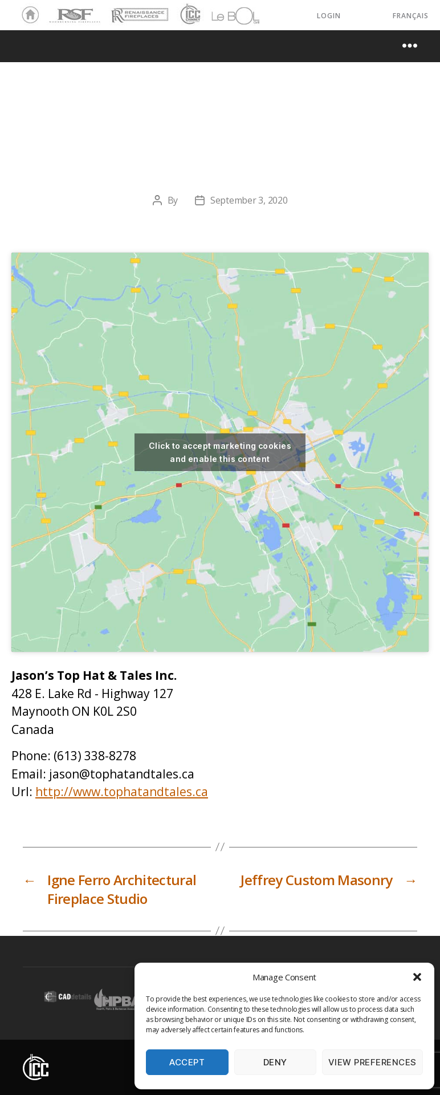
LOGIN (329, 16)
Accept (187, 1062)
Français (411, 16)
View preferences (372, 1062)
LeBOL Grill (225, 15)
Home (27, 15)
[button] (417, 977)
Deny (275, 1062)
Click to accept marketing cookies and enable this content (220, 452)
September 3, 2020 (248, 200)
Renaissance (138, 10)
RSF (54, 10)
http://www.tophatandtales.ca (121, 792)
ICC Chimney (189, 15)
